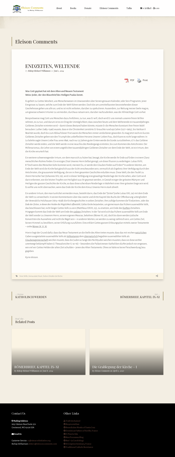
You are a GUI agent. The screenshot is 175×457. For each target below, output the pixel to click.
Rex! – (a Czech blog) (74, 441)
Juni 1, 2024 (59, 71)
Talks (129, 8)
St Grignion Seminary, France (77, 444)
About (59, 8)
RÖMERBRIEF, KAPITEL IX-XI (36, 367)
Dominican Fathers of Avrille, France (81, 431)
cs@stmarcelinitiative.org (39, 441)
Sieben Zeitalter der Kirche (52, 276)
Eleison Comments (109, 8)
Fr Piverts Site (71, 434)
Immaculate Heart (35, 276)
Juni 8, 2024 (47, 371)
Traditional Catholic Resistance (78, 447)
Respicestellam (71, 424)
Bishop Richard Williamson (39, 71)
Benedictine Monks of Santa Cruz (79, 427)
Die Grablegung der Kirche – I (114, 367)
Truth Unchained (72, 421)
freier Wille (23, 276)
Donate (87, 8)
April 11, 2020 (118, 371)
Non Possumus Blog (74, 437)
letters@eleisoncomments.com (43, 444)
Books (73, 8)
